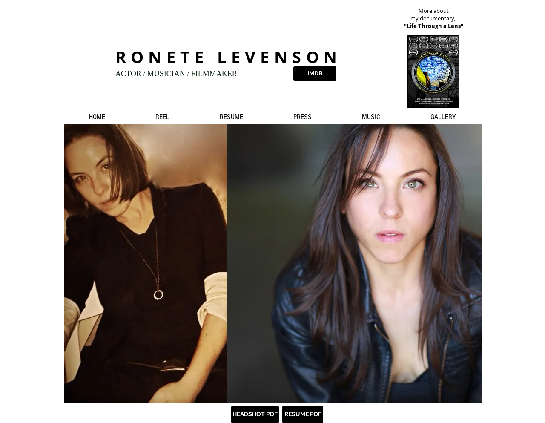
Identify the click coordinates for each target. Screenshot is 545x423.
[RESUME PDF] (302, 414)
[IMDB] (314, 73)
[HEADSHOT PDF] (255, 414)
